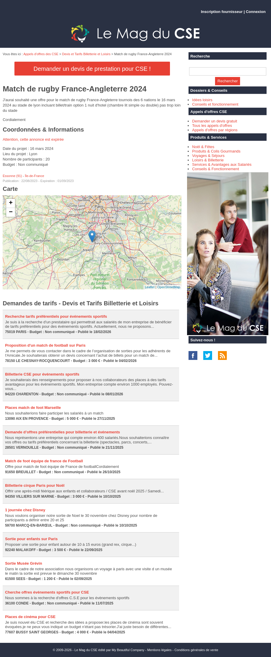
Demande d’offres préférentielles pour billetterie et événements (62, 432)
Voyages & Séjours (208, 155)
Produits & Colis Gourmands (216, 151)
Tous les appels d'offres (212, 125)
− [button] (11, 212)
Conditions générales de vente (196, 650)
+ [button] (11, 203)
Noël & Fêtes (203, 147)
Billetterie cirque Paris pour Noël (35, 485)
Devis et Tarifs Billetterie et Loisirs (86, 54)
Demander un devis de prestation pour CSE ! (92, 68)
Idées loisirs (202, 100)
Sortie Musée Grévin (23, 563)
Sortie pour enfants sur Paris (31, 539)
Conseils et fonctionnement (215, 104)
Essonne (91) (12, 176)
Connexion (255, 11)
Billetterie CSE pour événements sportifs (42, 374)
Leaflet (150, 287)
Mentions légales (159, 650)
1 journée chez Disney (25, 510)
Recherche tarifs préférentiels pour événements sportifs (56, 316)
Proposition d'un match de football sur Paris (45, 345)
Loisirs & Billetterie (208, 160)
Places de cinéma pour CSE (30, 617)
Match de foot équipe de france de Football (44, 461)
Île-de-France (34, 176)
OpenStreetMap (168, 287)
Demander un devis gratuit (214, 121)
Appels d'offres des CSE (41, 54)
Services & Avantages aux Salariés (221, 164)
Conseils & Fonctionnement (215, 169)
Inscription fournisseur (222, 11)
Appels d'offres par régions (214, 130)
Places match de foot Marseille (33, 407)
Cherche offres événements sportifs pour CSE (47, 592)
